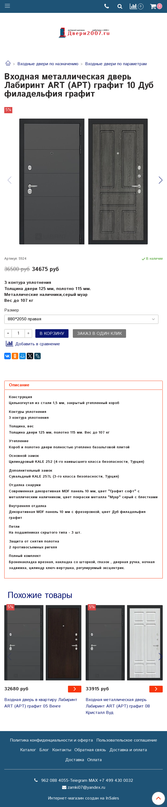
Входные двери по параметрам (116, 64)
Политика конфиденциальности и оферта (51, 740)
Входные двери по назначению (47, 64)
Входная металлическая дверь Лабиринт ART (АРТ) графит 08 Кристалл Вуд (118, 706)
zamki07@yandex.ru (86, 787)
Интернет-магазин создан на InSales (83, 798)
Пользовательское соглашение (126, 740)
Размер (11, 310)
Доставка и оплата (128, 750)
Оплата (94, 760)
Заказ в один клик (99, 334)
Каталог (28, 750)
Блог (44, 750)
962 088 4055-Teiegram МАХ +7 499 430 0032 (86, 780)
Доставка (74, 760)
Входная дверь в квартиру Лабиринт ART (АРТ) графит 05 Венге (40, 703)
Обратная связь (90, 750)
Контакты (61, 750)
